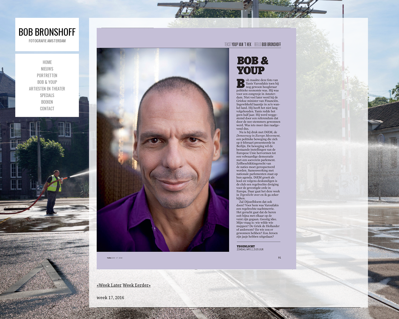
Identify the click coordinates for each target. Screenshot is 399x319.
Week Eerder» (137, 285)
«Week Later (109, 285)
